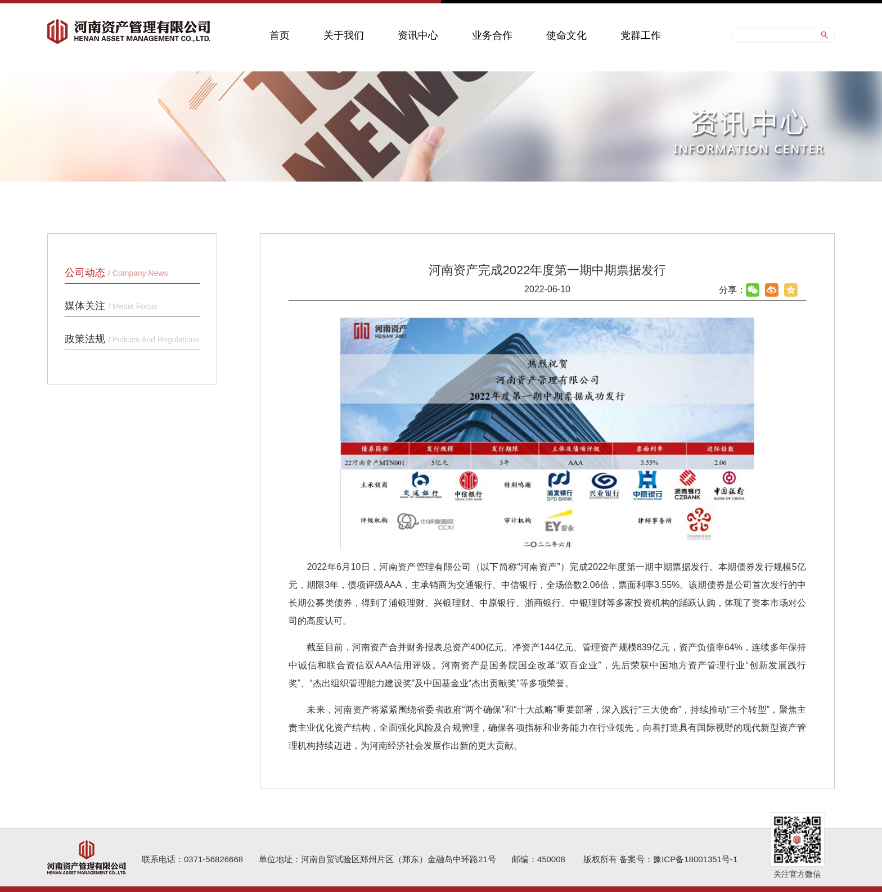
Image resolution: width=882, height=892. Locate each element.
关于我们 (343, 35)
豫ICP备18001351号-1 (695, 859)
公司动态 (116, 272)
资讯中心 (418, 35)
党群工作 (640, 35)
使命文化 (566, 35)
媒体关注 (111, 305)
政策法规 (132, 339)
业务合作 (492, 35)
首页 (279, 35)
